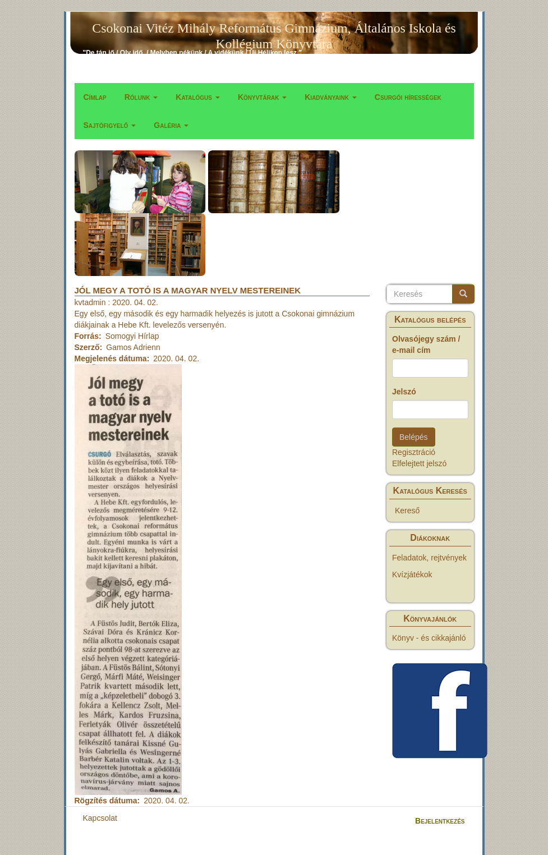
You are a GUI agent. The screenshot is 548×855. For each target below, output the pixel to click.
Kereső (407, 510)
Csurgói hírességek (408, 97)
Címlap (95, 97)
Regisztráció (413, 452)
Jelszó (404, 391)
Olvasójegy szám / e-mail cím (426, 344)
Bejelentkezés (439, 820)
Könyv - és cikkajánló (429, 637)
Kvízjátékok (412, 574)
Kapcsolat (100, 817)
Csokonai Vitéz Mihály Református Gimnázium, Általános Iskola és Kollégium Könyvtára (273, 30)
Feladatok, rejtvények (429, 557)
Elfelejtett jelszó (419, 463)
